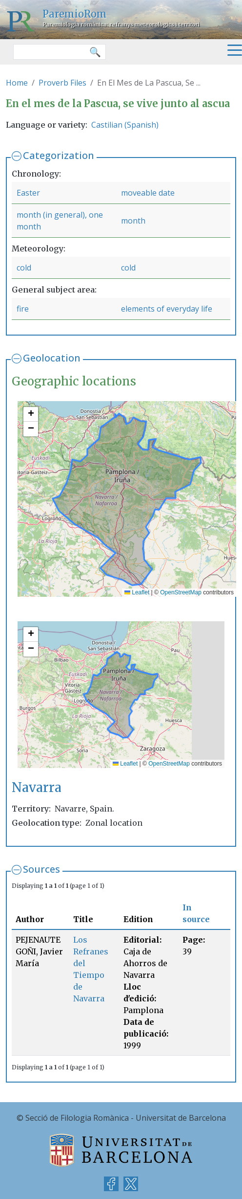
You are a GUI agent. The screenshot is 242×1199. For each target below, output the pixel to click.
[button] (30, 414)
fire (23, 308)
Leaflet (136, 592)
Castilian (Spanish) (125, 124)
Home (17, 82)
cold (24, 267)
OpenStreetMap (181, 592)
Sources (41, 869)
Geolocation (52, 357)
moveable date (148, 192)
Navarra (36, 787)
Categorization (58, 155)
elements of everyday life (166, 308)
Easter (28, 192)
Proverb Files (62, 82)
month (133, 220)
